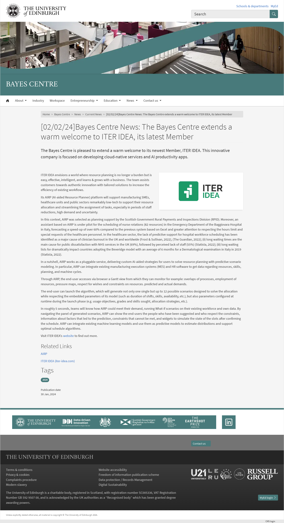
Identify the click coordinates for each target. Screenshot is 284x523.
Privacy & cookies (18, 475)
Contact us (201, 443)
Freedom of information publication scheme (129, 475)
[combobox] (230, 14)
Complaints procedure (21, 480)
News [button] (131, 101)
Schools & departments (252, 6)
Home (46, 114)
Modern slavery (16, 485)
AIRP (44, 354)
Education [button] (111, 101)
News (77, 114)
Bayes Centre (62, 114)
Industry (38, 101)
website (68, 336)
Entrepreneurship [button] (83, 101)
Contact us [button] (151, 101)
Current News (93, 114)
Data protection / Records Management (125, 480)
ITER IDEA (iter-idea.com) (58, 361)
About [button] (19, 101)
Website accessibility (113, 470)
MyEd (274, 6)
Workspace (57, 101)
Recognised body (119, 497)
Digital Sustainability (113, 485)
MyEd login (268, 497)
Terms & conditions (19, 470)
